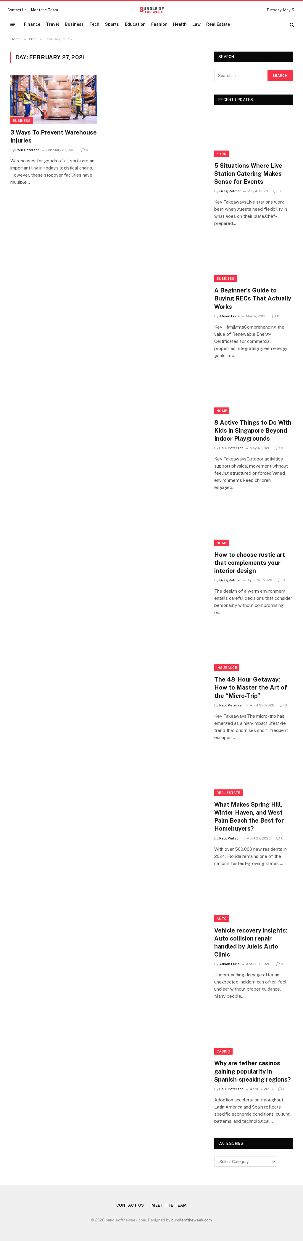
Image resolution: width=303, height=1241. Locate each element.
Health (180, 24)
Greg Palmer (230, 191)
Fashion (159, 24)
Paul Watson (230, 838)
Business (74, 24)
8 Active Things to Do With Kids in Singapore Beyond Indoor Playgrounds (252, 430)
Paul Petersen (27, 150)
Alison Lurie (229, 316)
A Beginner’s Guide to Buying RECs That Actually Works (252, 298)
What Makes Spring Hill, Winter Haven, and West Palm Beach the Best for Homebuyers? (249, 816)
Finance (32, 24)
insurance (227, 667)
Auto (222, 918)
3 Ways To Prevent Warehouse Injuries (53, 136)
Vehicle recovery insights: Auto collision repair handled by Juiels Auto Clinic (250, 942)
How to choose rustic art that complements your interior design (249, 562)
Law (196, 24)
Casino (223, 1051)
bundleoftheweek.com (191, 1220)
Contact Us (17, 10)
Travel (52, 24)
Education (135, 24)
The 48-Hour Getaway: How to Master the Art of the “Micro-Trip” (250, 687)
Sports (112, 24)
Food (221, 154)
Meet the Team (44, 10)
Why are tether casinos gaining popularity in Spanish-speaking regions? (252, 1071)
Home (222, 410)
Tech (94, 24)
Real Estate (218, 24)
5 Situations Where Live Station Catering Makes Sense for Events (248, 173)
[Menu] (12, 24)
